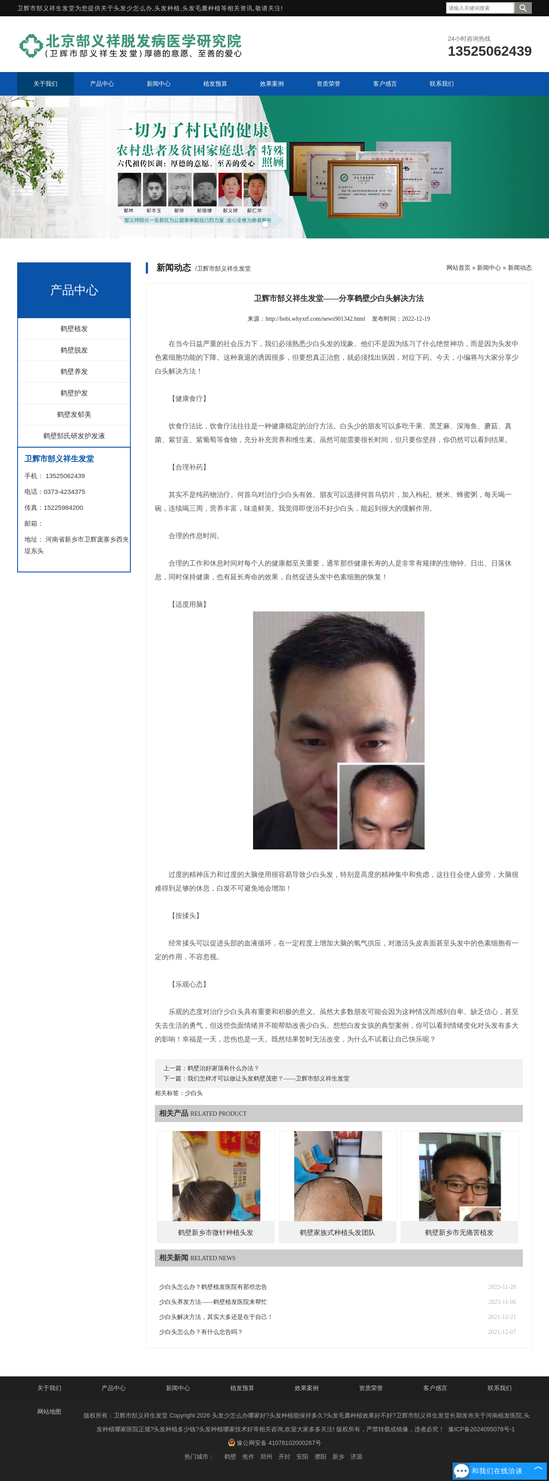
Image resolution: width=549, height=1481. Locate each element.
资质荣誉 (371, 1388)
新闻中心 (489, 267)
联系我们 (500, 1388)
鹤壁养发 (74, 371)
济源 (356, 1456)
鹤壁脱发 (74, 350)
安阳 (302, 1456)
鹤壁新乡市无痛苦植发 (459, 1232)
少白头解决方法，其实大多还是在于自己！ (216, 1317)
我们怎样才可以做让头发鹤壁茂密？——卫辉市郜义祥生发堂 (268, 1078)
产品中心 (114, 1388)
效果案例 (307, 1388)
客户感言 (435, 1388)
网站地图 (49, 1411)
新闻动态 (520, 267)
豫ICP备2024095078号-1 (481, 1429)
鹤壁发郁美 (74, 414)
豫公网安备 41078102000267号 (274, 1442)
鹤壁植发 (74, 328)
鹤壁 (230, 1456)
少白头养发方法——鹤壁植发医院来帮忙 (213, 1302)
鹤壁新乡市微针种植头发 (215, 1232)
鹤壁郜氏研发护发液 (74, 435)
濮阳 (320, 1456)
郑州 (266, 1456)
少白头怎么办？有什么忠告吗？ (201, 1332)
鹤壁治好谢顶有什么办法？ (223, 1068)
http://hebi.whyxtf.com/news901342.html (315, 319)
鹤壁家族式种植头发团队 (337, 1232)
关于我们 (49, 1388)
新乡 (338, 1456)
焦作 (248, 1456)
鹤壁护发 (74, 393)
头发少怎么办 (133, 8)
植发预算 (242, 1388)
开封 (284, 1456)
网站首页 (458, 267)
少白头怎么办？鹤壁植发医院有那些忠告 (213, 1287)
